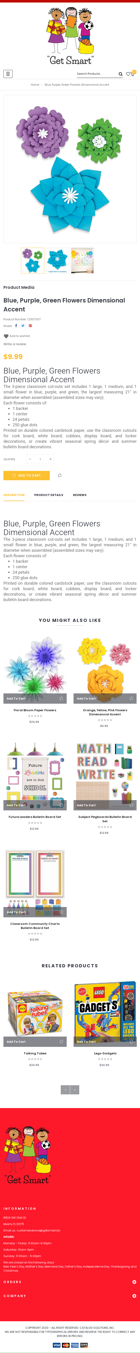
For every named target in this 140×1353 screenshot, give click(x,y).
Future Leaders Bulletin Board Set (35, 817)
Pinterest (30, 326)
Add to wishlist (16, 336)
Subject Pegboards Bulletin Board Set (105, 819)
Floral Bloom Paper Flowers (35, 711)
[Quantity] (40, 459)
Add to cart (27, 475)
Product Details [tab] (48, 495)
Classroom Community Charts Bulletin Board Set (35, 926)
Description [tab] (13, 495)
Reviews (80, 495)
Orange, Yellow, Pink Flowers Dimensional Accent (105, 713)
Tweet (23, 326)
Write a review (14, 344)
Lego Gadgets (105, 1054)
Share (16, 326)
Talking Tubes (35, 1054)
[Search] (100, 74)
